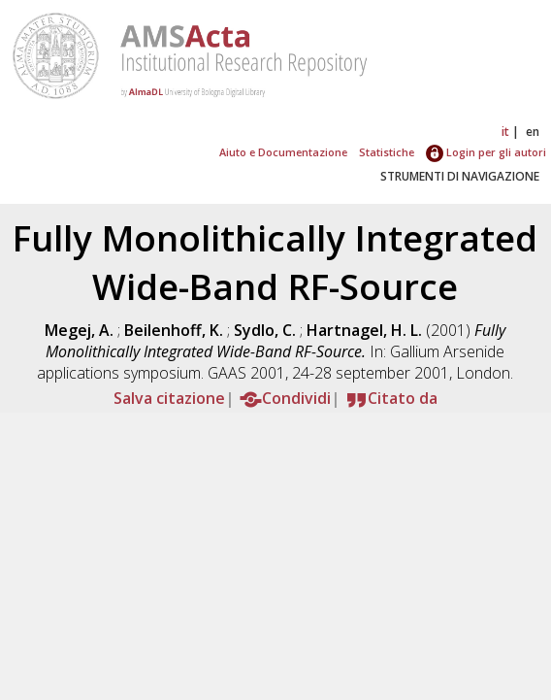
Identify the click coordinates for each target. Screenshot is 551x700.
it (505, 131)
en (532, 131)
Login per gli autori (486, 152)
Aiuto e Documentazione (283, 152)
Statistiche (386, 152)
